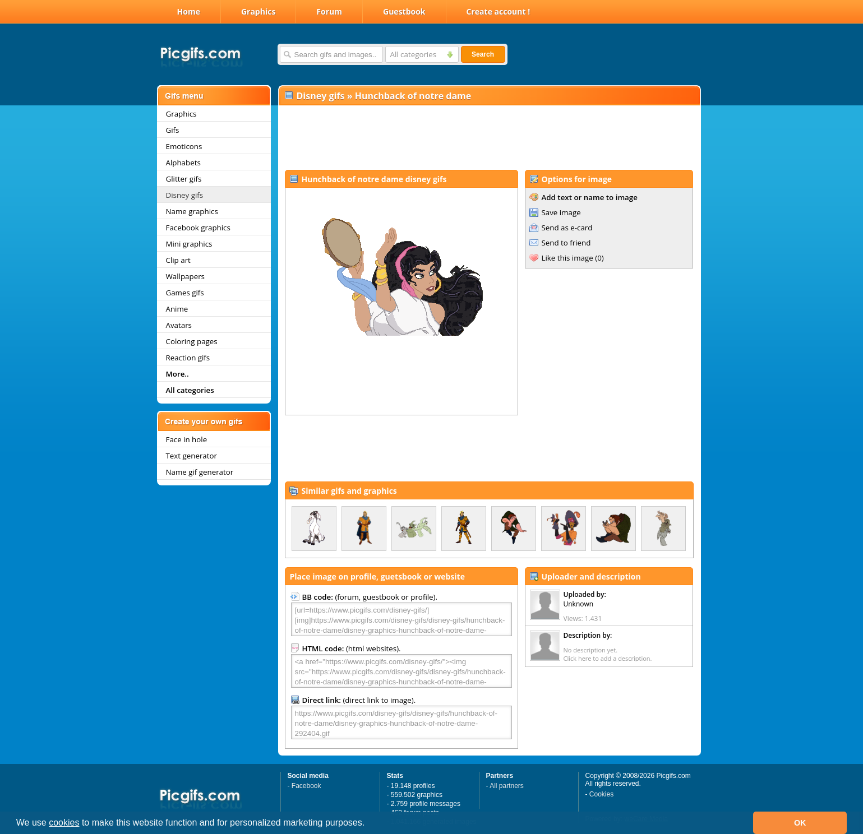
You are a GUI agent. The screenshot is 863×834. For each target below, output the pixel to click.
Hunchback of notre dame (413, 96)
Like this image (567, 258)
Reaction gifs (188, 358)
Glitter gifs (184, 179)
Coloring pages (192, 341)
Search (483, 54)
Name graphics (192, 211)
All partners (507, 786)
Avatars (179, 325)
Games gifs (185, 293)
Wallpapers (185, 276)
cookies (64, 822)
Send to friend (566, 243)
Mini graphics (189, 244)
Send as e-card (567, 228)
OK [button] (800, 822)
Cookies (601, 794)
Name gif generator (200, 472)
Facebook (306, 786)
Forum (329, 11)
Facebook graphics (198, 228)
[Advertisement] (489, 138)
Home (188, 11)
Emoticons (184, 146)
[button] (369, 824)
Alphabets (183, 162)
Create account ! (498, 11)
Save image (561, 212)
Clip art (178, 260)
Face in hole (186, 439)
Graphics (258, 11)
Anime (177, 309)
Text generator (191, 456)
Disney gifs (185, 195)
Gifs (172, 130)
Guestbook (404, 11)
